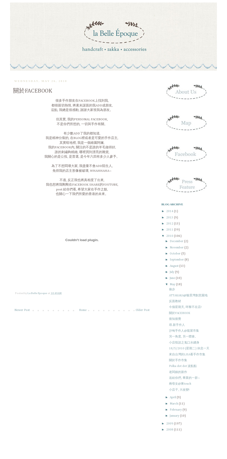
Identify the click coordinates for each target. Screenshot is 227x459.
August (174, 266)
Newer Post (22, 310)
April (173, 397)
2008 (170, 429)
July (172, 272)
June (173, 278)
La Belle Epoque (37, 293)
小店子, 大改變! (179, 389)
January (175, 415)
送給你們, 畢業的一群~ (184, 378)
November (177, 247)
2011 (170, 229)
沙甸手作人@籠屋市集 (184, 330)
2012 (170, 223)
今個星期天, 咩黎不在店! (185, 307)
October (175, 253)
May (173, 284)
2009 (170, 423)
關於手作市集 (178, 360)
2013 (170, 217)
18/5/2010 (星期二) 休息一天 (189, 348)
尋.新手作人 (177, 325)
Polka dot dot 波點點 (183, 366)
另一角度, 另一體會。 (183, 336)
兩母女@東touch (180, 383)
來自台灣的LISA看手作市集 (187, 354)
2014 (170, 211)
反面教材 (175, 301)
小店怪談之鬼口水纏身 (184, 342)
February (176, 409)
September (177, 259)
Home (83, 310)
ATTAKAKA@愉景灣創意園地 (188, 295)
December (177, 241)
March (174, 403)
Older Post (143, 310)
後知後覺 (175, 319)
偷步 (172, 289)
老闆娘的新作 (178, 372)
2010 (170, 236)
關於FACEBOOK (179, 313)
